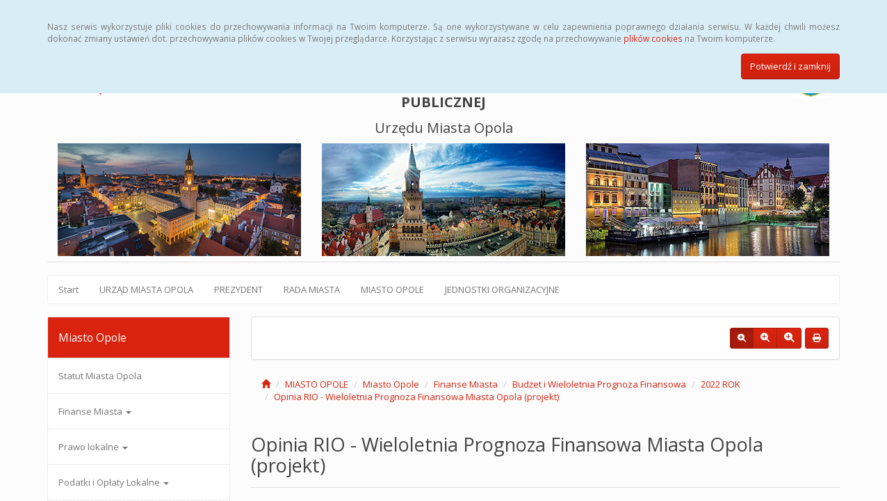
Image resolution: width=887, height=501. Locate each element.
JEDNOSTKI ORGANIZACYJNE (502, 289)
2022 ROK (720, 384)
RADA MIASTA (312, 289)
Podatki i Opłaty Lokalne (113, 482)
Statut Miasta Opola (100, 375)
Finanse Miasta (94, 411)
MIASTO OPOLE (392, 289)
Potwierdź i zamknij (790, 66)
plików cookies (653, 38)
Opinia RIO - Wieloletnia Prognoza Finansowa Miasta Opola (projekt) (416, 396)
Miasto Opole (391, 384)
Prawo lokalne (93, 446)
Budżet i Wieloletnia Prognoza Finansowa (599, 384)
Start (68, 289)
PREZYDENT (238, 289)
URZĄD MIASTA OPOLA (146, 289)
